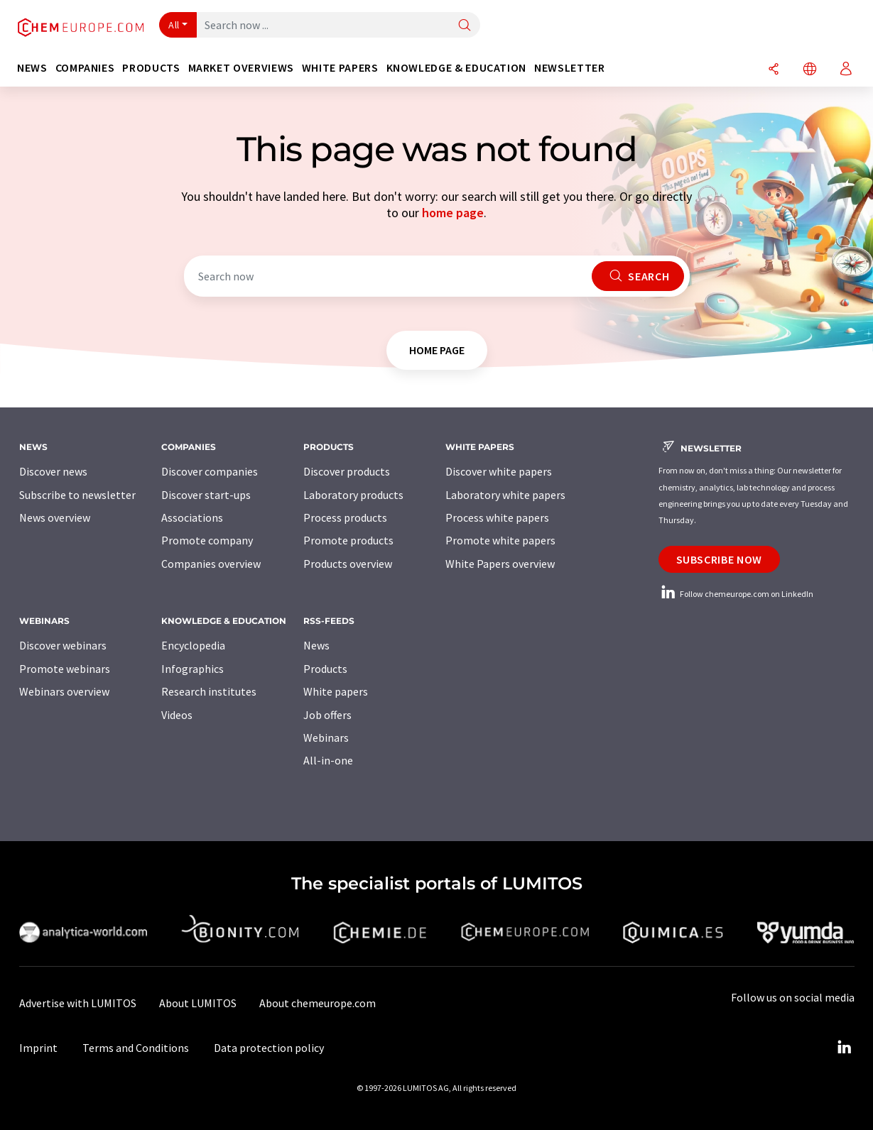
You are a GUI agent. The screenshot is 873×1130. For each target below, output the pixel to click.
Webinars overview (64, 691)
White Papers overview (500, 563)
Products (325, 669)
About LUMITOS (198, 1003)
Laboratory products (353, 495)
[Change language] (810, 70)
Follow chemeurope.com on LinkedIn (735, 593)
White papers (335, 691)
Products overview (347, 563)
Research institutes (208, 691)
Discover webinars (63, 645)
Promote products (348, 540)
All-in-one (328, 760)
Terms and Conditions (135, 1048)
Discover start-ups (206, 495)
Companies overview (211, 563)
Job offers (327, 715)
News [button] (32, 68)
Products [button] (151, 68)
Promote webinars (64, 669)
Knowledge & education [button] (456, 68)
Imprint (38, 1048)
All (174, 24)
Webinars (326, 737)
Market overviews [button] (241, 68)
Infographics (192, 669)
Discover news (53, 471)
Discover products (346, 471)
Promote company (207, 540)
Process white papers (497, 517)
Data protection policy (269, 1048)
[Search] (465, 26)
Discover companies (209, 471)
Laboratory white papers (505, 495)
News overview (54, 517)
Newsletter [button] (569, 68)
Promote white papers (500, 540)
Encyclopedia (193, 645)
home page (453, 212)
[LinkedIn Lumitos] (845, 1048)
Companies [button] (85, 68)
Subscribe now (719, 559)
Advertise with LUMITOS (77, 1003)
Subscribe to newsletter (77, 495)
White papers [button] (340, 68)
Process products (345, 517)
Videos (177, 715)
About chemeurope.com (317, 1003)
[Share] (773, 70)
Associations (192, 517)
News (316, 645)
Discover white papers (498, 471)
